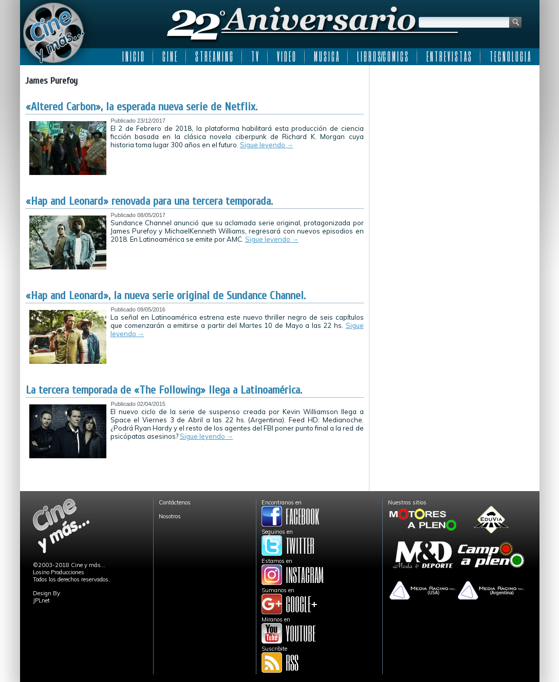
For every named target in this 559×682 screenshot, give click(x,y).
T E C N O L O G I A (510, 56)
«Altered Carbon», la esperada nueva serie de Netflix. (141, 106)
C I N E (169, 56)
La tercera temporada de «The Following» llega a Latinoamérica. (164, 390)
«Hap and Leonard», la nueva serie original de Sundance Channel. (166, 295)
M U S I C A (326, 56)
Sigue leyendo (266, 145)
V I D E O (286, 56)
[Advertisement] (454, 134)
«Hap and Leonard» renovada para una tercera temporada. (149, 201)
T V (254, 56)
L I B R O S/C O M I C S (382, 56)
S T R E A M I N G (214, 56)
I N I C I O (133, 56)
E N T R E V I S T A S (448, 56)
